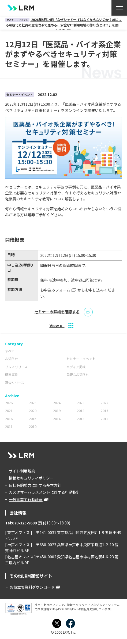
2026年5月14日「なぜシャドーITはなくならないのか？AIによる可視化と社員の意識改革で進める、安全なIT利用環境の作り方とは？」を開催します (63, 25)
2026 (9, 402)
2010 (32, 426)
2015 (32, 418)
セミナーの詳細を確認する (57, 312)
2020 (32, 410)
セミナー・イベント (80, 358)
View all (57, 325)
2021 (9, 410)
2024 (57, 402)
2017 (104, 410)
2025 (32, 402)
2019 (57, 410)
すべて (9, 351)
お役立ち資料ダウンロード (32, 587)
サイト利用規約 (22, 471)
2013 (80, 418)
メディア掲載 (75, 366)
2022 (104, 402)
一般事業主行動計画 (26, 499)
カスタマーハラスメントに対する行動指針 (44, 492)
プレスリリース (16, 366)
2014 (57, 418)
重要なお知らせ (77, 374)
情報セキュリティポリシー (31, 478)
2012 (104, 418)
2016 (9, 418)
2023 (80, 402)
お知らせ (11, 358)
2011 (9, 426)
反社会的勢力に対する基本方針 (35, 485)
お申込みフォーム (55, 290)
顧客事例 (11, 374)
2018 (80, 410)
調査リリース (14, 382)
